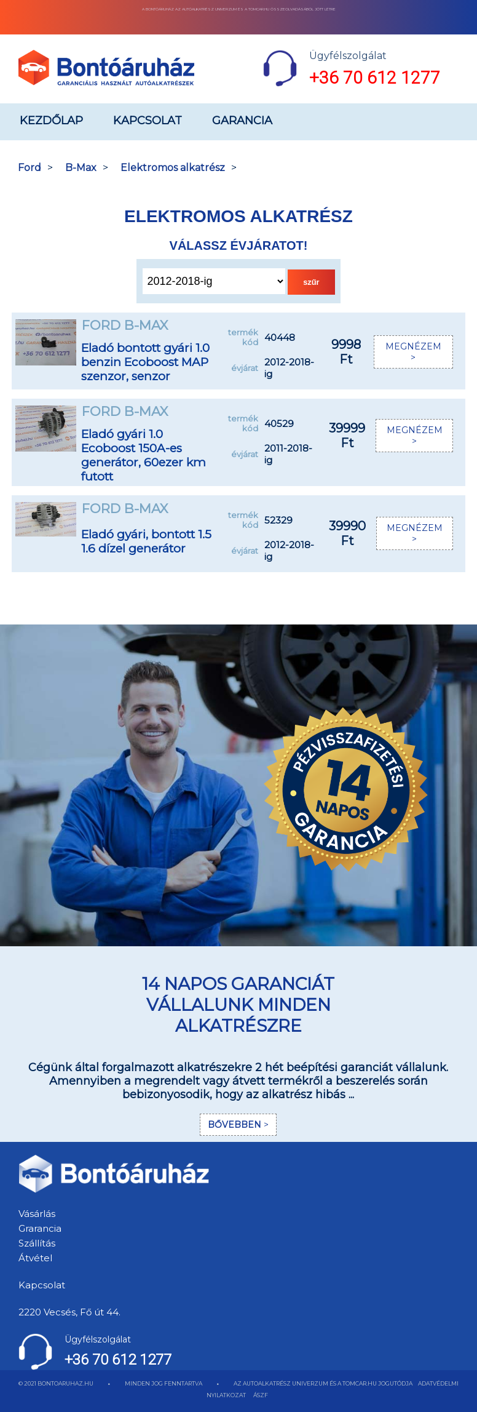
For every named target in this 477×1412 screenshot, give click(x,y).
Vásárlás (36, 1213)
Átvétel (35, 1258)
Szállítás (36, 1243)
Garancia (242, 120)
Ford (29, 168)
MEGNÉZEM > (413, 352)
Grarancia (39, 1228)
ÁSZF (260, 1395)
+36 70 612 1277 (374, 78)
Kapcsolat (147, 120)
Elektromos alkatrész (172, 168)
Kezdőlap (51, 120)
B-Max (81, 168)
